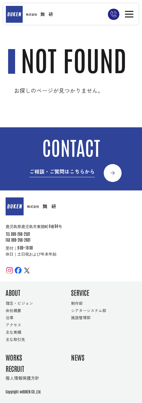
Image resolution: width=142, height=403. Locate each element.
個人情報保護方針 (22, 378)
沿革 (9, 317)
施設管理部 (81, 317)
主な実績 (13, 332)
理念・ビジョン (19, 303)
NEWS (77, 357)
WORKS (14, 357)
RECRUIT (15, 368)
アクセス (13, 325)
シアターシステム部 (88, 310)
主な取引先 (15, 339)
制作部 (77, 303)
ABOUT (13, 292)
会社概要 (13, 310)
